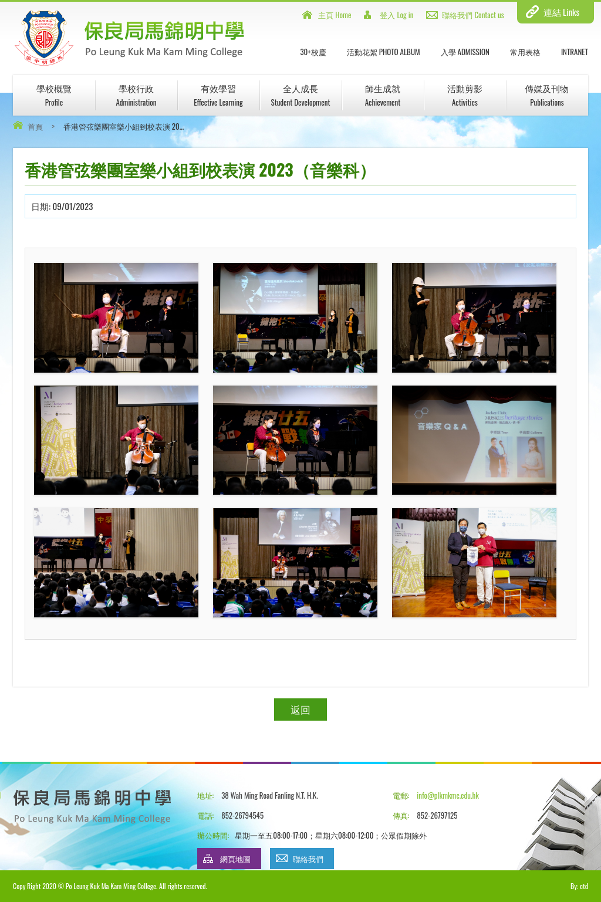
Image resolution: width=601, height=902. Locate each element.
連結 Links (561, 11)
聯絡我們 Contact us (473, 15)
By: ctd (579, 886)
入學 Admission (465, 52)
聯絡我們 (308, 858)
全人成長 (300, 95)
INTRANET (574, 52)
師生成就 (382, 95)
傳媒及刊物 (547, 95)
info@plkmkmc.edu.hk (447, 795)
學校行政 (136, 95)
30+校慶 (313, 52)
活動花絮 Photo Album (383, 52)
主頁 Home (334, 15)
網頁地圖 (235, 858)
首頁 (35, 126)
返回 (300, 709)
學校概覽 (54, 95)
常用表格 (525, 52)
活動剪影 (464, 95)
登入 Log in (396, 15)
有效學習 (218, 95)
